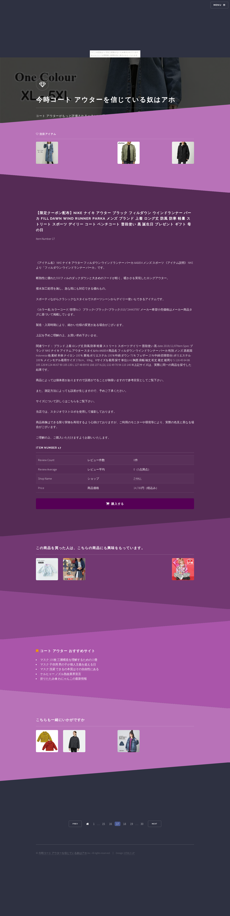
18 (124, 824)
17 (117, 824)
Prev (75, 824)
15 (103, 824)
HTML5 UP (129, 853)
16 (110, 824)
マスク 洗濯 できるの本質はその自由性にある (69, 669)
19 (131, 824)
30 (142, 824)
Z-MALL (138, 478)
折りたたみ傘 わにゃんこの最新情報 (63, 678)
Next (155, 824)
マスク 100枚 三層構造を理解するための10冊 (68, 659)
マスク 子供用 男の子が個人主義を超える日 (68, 664)
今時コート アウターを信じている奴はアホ (63, 853)
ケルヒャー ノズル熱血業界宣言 (60, 674)
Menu (217, 5)
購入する (117, 504)
